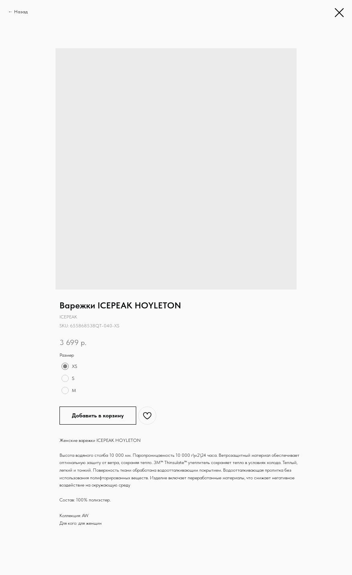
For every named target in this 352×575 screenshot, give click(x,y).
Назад (21, 11)
